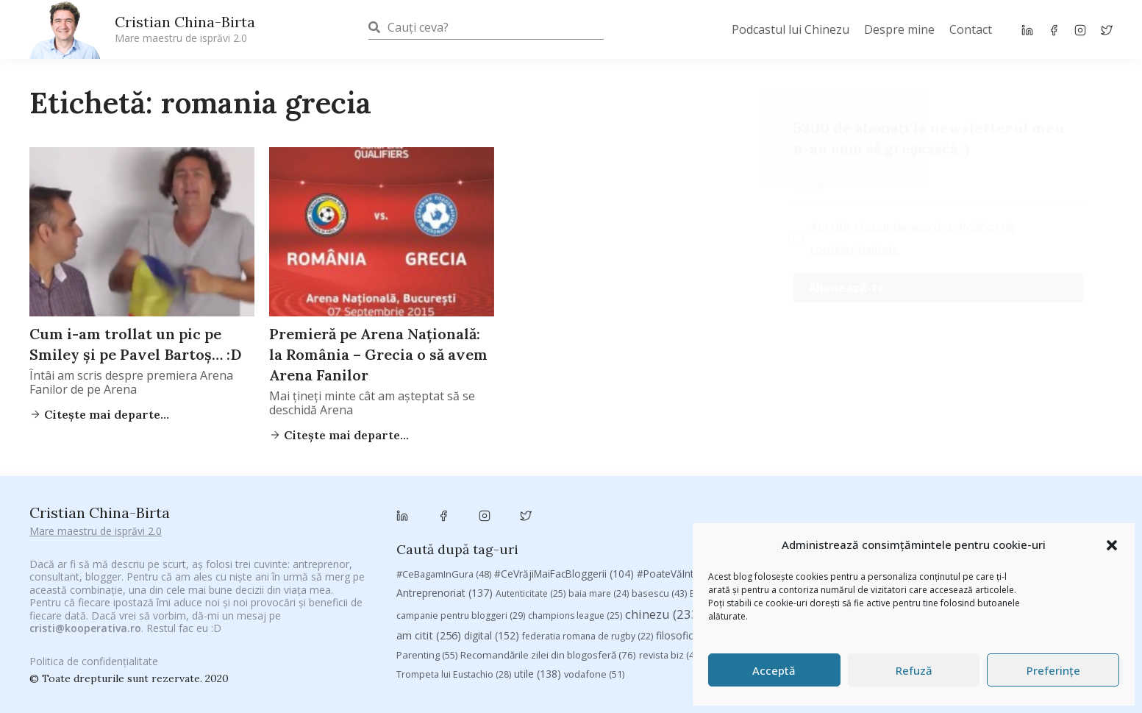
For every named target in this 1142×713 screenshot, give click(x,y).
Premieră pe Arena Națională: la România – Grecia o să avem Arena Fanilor (378, 354)
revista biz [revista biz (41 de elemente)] (670, 587)
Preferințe (1053, 670)
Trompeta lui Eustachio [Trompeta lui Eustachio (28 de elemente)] (453, 606)
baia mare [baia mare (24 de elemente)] (598, 525)
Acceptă (774, 670)
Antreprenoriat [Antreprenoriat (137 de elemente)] (444, 524)
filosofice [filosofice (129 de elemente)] (691, 568)
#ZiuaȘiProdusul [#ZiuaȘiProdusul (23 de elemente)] (906, 506)
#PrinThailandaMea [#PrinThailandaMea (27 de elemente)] (810, 506)
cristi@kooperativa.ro (85, 611)
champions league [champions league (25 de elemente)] (575, 547)
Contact (970, 29)
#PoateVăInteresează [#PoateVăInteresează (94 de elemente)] (697, 505)
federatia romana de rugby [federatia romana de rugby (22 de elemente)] (587, 568)
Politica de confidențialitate (93, 654)
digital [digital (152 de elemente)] (491, 568)
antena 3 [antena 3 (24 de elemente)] (1047, 506)
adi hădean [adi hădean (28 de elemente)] (985, 506)
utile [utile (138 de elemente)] (537, 606)
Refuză (914, 670)
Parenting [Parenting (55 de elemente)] (426, 587)
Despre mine (899, 29)
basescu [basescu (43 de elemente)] (659, 524)
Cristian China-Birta (185, 29)
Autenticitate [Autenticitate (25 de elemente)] (530, 525)
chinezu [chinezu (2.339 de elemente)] (667, 545)
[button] (1111, 545)
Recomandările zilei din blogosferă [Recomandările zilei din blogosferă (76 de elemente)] (548, 587)
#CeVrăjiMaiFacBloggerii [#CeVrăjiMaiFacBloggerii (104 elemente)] (564, 505)
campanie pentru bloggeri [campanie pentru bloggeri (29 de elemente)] (460, 547)
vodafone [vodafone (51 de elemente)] (594, 606)
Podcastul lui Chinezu (790, 29)
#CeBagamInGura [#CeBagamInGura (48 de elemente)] (443, 505)
